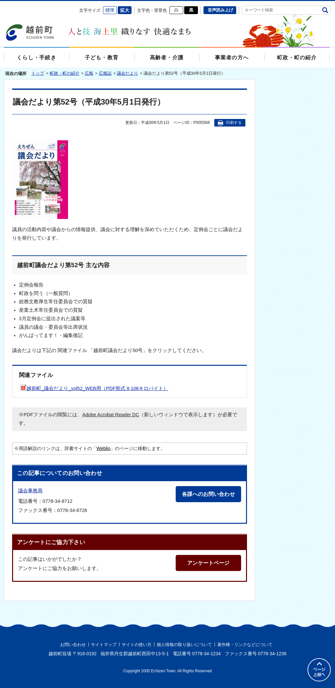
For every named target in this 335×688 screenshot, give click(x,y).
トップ (37, 73)
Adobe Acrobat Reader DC (110, 414)
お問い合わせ (73, 644)
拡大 (124, 10)
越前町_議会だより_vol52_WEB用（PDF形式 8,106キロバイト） (94, 388)
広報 (89, 73)
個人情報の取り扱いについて (184, 644)
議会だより (127, 73)
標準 (110, 10)
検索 (325, 10)
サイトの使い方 (136, 644)
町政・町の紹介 (64, 73)
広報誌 (105, 73)
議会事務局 (30, 490)
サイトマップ (103, 644)
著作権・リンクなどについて (245, 644)
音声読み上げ (220, 10)
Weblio (103, 448)
